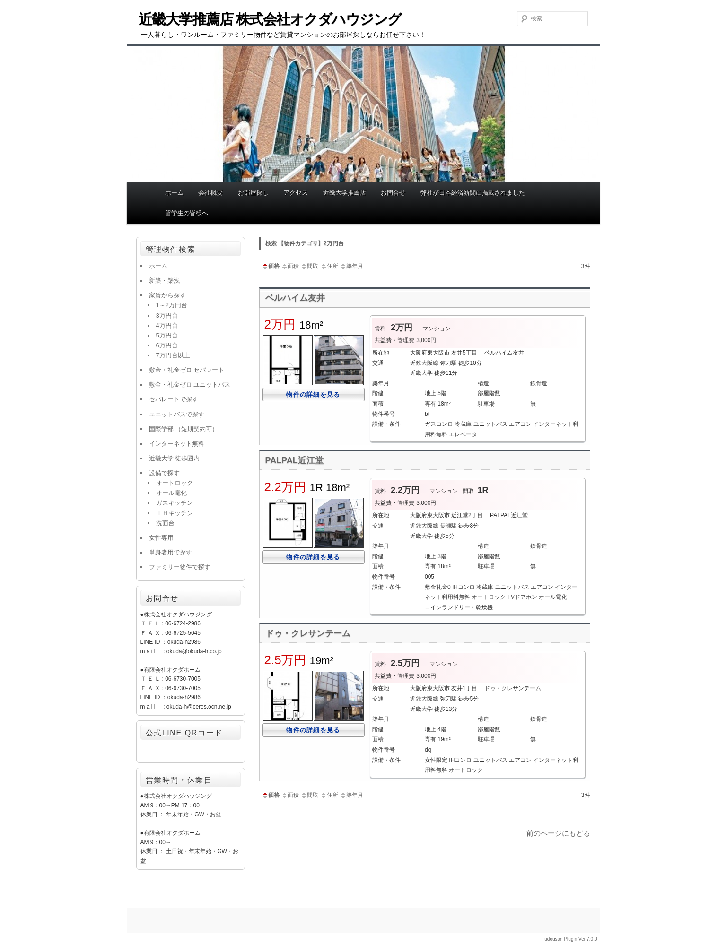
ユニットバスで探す (176, 414)
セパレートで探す (173, 399)
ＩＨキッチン (174, 513)
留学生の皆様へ (186, 212)
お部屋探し (253, 192)
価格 (271, 266)
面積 (290, 266)
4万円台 (167, 325)
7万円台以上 (173, 355)
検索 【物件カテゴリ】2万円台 (304, 243)
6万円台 (167, 345)
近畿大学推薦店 (344, 192)
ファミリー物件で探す (179, 567)
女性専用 (161, 537)
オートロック (174, 482)
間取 (309, 266)
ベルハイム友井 (295, 298)
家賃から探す (167, 295)
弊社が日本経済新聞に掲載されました (472, 192)
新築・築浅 (164, 280)
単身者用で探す (170, 552)
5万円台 (167, 335)
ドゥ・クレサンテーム (307, 633)
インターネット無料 (176, 443)
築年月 (351, 266)
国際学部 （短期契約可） (184, 429)
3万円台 (167, 315)
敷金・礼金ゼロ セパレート (187, 369)
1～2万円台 (171, 305)
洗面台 (165, 523)
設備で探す (164, 472)
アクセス (295, 192)
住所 (329, 266)
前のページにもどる (558, 833)
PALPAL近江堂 (294, 460)
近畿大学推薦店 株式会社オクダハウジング (270, 19)
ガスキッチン (174, 502)
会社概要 (210, 192)
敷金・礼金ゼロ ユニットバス (190, 384)
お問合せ (393, 192)
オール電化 (171, 492)
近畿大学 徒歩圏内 (174, 458)
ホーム (174, 192)
